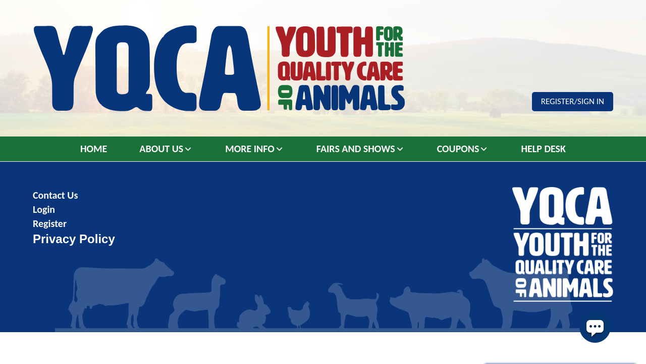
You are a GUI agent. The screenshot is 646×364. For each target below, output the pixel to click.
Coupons (458, 149)
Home (93, 149)
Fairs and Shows (355, 149)
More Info (250, 149)
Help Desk (543, 149)
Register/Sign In (572, 101)
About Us (161, 149)
